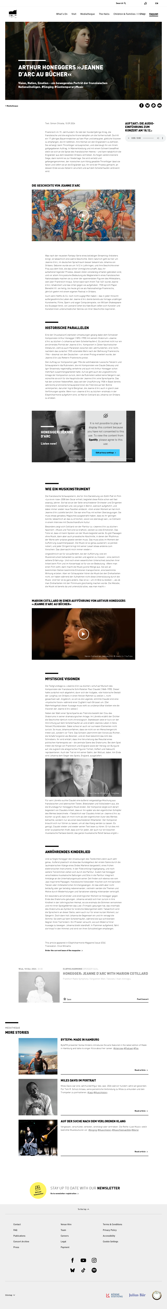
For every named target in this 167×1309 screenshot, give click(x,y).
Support (153, 14)
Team (63, 1230)
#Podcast (128, 1048)
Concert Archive (21, 1242)
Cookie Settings (110, 1242)
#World (134, 1130)
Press (16, 1247)
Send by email (159, 105)
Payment (65, 1247)
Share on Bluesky (147, 105)
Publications (19, 1236)
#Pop (135, 1048)
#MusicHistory (100, 1093)
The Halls (104, 14)
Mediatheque (87, 14)
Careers (65, 1236)
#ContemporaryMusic (68, 86)
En (156, 3)
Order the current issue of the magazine (62, 951)
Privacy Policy (110, 1230)
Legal (63, 1242)
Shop (142, 14)
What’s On (61, 14)
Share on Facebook (141, 105)
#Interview (118, 1048)
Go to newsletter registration (63, 1194)
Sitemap (8, 1295)
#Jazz (90, 1093)
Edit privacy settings (105, 453)
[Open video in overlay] (83, 215)
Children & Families (124, 14)
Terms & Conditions (112, 1225)
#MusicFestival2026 (121, 1130)
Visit (73, 14)
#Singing (47, 86)
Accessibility (109, 1236)
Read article (140, 1070)
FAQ (15, 1230)
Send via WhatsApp (153, 105)
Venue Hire (66, 1225)
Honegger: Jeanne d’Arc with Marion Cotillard (105, 973)
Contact (17, 1225)
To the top (82, 1209)
